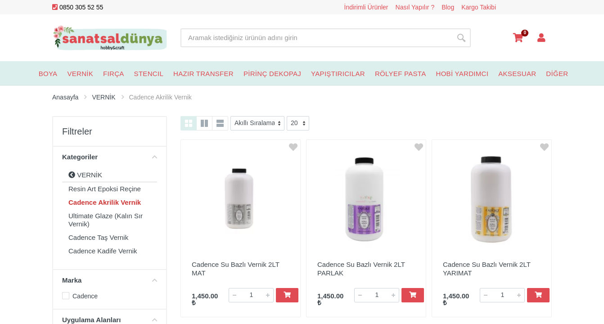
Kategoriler (109, 157)
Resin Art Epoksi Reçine (104, 189)
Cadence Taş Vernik (98, 237)
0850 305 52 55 (77, 7)
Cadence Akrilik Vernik (104, 202)
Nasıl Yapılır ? (415, 7)
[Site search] (316, 37)
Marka (109, 280)
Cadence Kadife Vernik (102, 251)
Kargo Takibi (478, 7)
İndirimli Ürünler (366, 7)
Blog (448, 7)
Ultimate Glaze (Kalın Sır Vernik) (105, 220)
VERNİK (85, 175)
